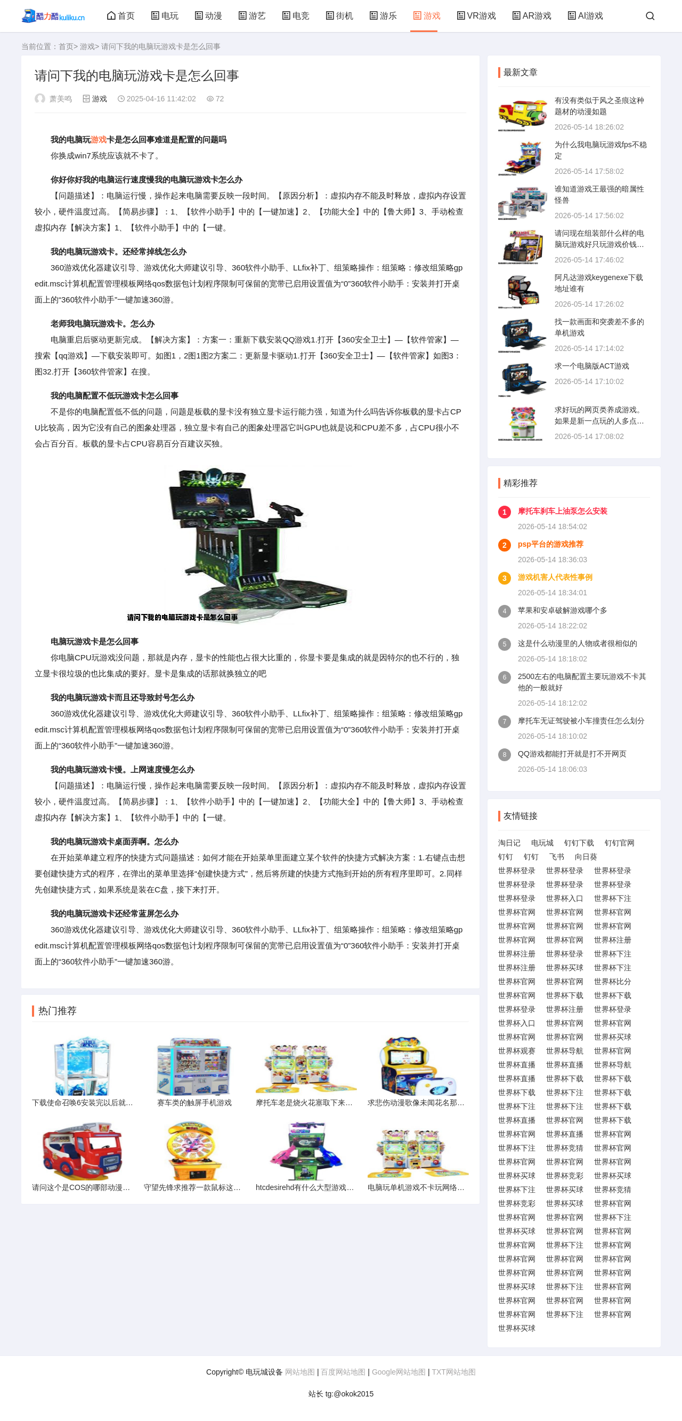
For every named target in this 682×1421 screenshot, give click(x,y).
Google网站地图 (399, 1372)
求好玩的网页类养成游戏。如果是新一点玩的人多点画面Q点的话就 (599, 420)
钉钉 (505, 856)
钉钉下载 (579, 843)
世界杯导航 (564, 1051)
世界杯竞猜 (564, 1148)
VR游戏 (476, 15)
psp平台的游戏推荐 (550, 544)
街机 (339, 15)
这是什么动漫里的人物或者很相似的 (577, 643)
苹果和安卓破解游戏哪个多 (562, 610)
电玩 (164, 15)
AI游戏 (585, 15)
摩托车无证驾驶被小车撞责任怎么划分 (581, 720)
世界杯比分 (612, 981)
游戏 (427, 15)
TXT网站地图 (453, 1372)
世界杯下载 (564, 995)
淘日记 (509, 843)
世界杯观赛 (516, 1051)
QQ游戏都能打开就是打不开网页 (572, 753)
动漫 (208, 15)
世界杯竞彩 (564, 1175)
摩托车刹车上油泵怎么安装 (562, 511)
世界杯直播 (516, 1064)
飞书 (556, 856)
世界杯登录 (516, 870)
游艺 (252, 15)
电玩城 (542, 843)
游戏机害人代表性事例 (555, 577)
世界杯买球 (564, 967)
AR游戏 (531, 15)
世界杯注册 (612, 940)
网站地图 (300, 1372)
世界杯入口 (564, 898)
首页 (121, 15)
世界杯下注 (612, 898)
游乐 (383, 15)
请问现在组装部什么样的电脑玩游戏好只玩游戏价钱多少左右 (599, 244)
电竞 (296, 15)
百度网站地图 (343, 1372)
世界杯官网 (516, 912)
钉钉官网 (620, 843)
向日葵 (586, 856)
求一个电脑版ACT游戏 (592, 366)
